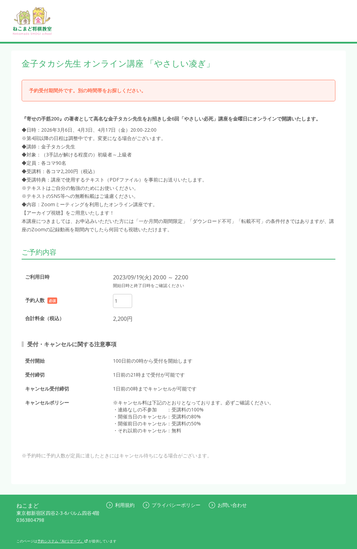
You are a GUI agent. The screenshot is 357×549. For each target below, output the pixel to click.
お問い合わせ (228, 505)
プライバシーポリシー (171, 505)
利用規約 (120, 505)
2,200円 (122, 319)
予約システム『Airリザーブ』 (62, 541)
